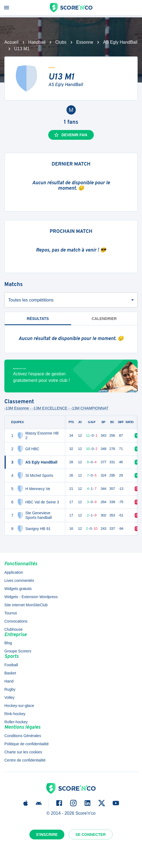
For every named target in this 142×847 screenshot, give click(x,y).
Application (13, 572)
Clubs (61, 42)
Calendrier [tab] (104, 318)
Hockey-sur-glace (19, 705)
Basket (10, 673)
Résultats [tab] (38, 320)
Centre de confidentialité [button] (25, 760)
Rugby (9, 689)
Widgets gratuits (18, 588)
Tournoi (10, 613)
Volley (9, 697)
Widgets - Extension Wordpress (31, 597)
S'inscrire (47, 834)
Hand (8, 681)
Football (11, 665)
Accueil (11, 42)
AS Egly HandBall (120, 42)
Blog (8, 643)
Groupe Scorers (17, 651)
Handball (37, 42)
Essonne (84, 42)
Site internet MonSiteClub (26, 605)
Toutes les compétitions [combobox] (30, 300)
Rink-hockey (14, 714)
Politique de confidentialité (26, 744)
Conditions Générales (22, 736)
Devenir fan (70, 135)
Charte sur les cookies (23, 752)
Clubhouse (13, 629)
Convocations (16, 621)
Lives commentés (19, 580)
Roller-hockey (16, 722)
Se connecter (90, 834)
